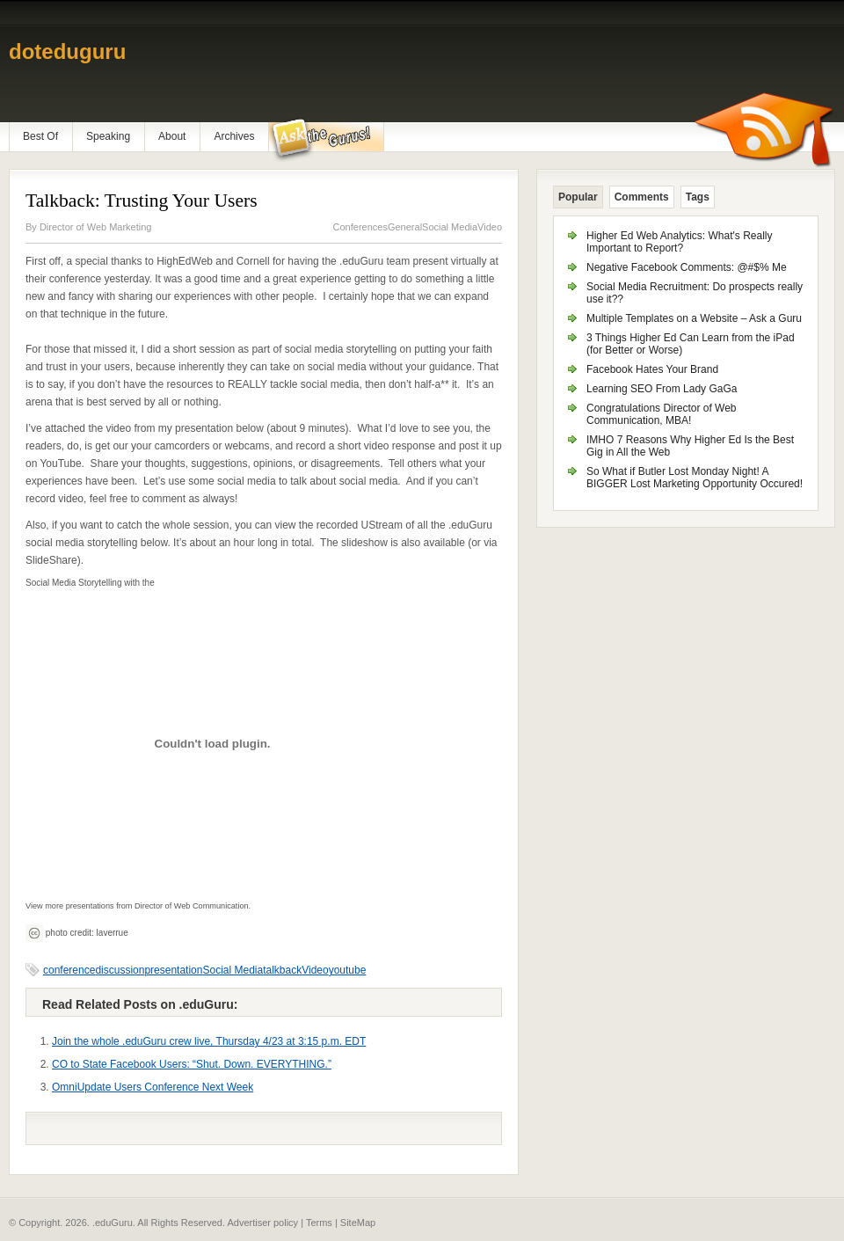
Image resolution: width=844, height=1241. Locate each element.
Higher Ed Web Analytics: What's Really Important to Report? (679, 242)
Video (489, 227)
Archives (234, 136)
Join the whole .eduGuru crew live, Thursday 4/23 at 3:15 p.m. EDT (209, 1041)
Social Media (449, 227)
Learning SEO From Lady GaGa (661, 389)
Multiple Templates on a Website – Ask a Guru (694, 318)
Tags (697, 197)
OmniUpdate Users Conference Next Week (152, 1087)
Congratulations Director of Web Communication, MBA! (661, 414)
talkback (282, 970)
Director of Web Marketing (96, 227)
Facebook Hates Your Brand (652, 369)
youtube (348, 970)
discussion (119, 970)
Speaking (108, 136)
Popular (578, 197)
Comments (642, 197)
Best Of (40, 136)
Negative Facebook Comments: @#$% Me (686, 267)
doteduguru (67, 51)
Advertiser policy (262, 1222)
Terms (319, 1222)
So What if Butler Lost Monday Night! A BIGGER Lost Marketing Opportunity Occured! (694, 477)
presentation (173, 970)
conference (69, 970)
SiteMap (357, 1222)
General (405, 227)
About (172, 136)
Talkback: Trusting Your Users (141, 200)
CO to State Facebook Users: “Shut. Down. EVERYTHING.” (191, 1064)
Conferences (360, 227)
